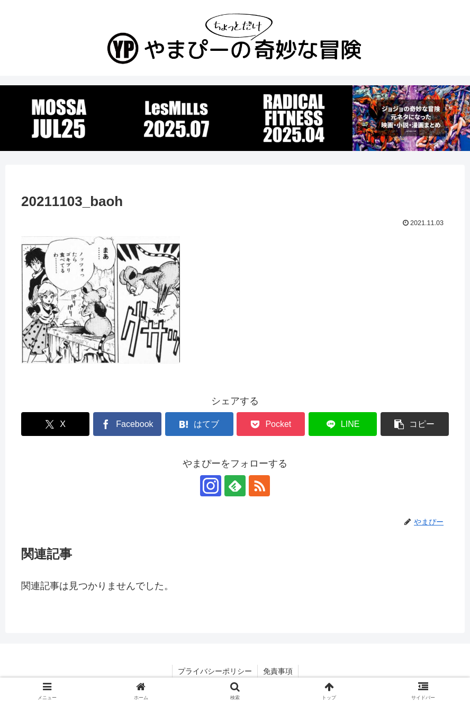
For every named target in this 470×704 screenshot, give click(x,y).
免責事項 (278, 671)
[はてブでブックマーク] (199, 424)
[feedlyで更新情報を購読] (235, 485)
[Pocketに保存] (271, 424)
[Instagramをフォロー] (210, 485)
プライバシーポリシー (215, 671)
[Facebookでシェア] (127, 424)
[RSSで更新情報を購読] (259, 485)
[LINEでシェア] (343, 424)
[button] (415, 424)
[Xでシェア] (55, 424)
